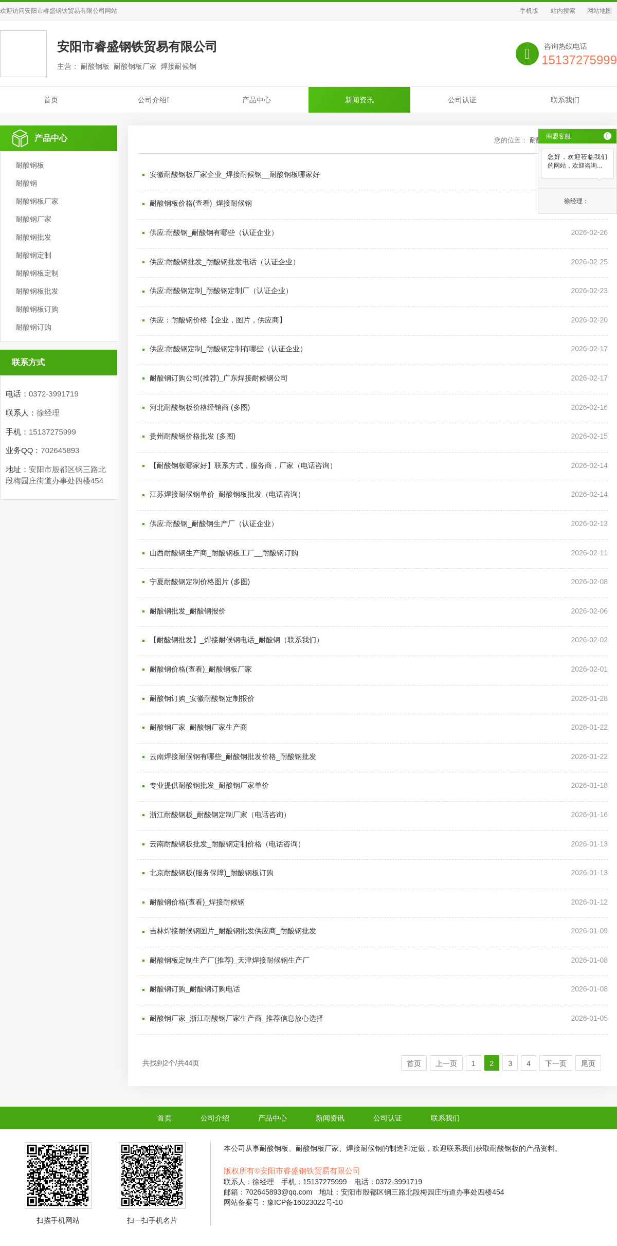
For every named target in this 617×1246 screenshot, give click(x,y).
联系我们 (565, 100)
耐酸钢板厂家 (37, 201)
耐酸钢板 (29, 165)
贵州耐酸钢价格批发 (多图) (192, 436)
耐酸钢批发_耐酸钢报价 (188, 611)
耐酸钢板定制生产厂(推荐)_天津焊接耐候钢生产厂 (230, 960)
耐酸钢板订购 (37, 309)
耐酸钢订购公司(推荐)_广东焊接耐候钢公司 (219, 378)
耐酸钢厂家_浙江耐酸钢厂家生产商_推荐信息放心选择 (236, 1018)
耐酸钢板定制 (37, 273)
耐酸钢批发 (33, 237)
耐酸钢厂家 (33, 219)
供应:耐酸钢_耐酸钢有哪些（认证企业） (214, 232)
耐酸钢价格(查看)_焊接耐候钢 (197, 902)
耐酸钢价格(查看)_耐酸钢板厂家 (201, 669)
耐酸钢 (26, 183)
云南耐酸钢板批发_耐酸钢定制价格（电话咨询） (227, 844)
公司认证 (462, 100)
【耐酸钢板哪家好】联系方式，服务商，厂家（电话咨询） (243, 465)
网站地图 (599, 10)
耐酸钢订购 (33, 327)
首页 (51, 100)
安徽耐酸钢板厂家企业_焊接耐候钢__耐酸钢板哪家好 (235, 174)
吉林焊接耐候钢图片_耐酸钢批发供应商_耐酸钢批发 (233, 931)
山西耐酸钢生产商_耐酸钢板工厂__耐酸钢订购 (224, 553)
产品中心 (256, 100)
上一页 (446, 1063)
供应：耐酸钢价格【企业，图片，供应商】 (218, 320)
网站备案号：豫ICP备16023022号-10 (283, 1202)
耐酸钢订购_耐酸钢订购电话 (195, 989)
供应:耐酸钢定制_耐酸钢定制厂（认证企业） (221, 290)
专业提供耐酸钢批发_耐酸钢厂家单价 (209, 785)
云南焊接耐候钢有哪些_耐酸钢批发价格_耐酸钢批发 (233, 756)
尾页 (588, 1063)
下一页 (556, 1063)
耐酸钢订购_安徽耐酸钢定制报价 (202, 698)
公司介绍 (153, 100)
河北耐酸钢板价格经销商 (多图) (200, 407)
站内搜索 (563, 10)
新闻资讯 (359, 100)
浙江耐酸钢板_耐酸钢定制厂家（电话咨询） (220, 814)
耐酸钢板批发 (37, 291)
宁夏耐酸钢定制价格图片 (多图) (200, 581)
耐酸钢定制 (33, 255)
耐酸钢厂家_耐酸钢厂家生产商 (198, 727)
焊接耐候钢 (364, 1148)
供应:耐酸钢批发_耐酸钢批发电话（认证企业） (225, 262)
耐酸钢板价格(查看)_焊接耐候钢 (201, 203)
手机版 (529, 10)
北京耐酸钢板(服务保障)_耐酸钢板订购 (212, 873)
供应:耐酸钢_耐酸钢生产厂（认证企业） (214, 523)
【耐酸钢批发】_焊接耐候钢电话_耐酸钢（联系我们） (236, 640)
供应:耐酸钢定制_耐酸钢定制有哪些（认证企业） (228, 349)
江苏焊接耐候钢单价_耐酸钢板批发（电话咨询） (227, 494)
